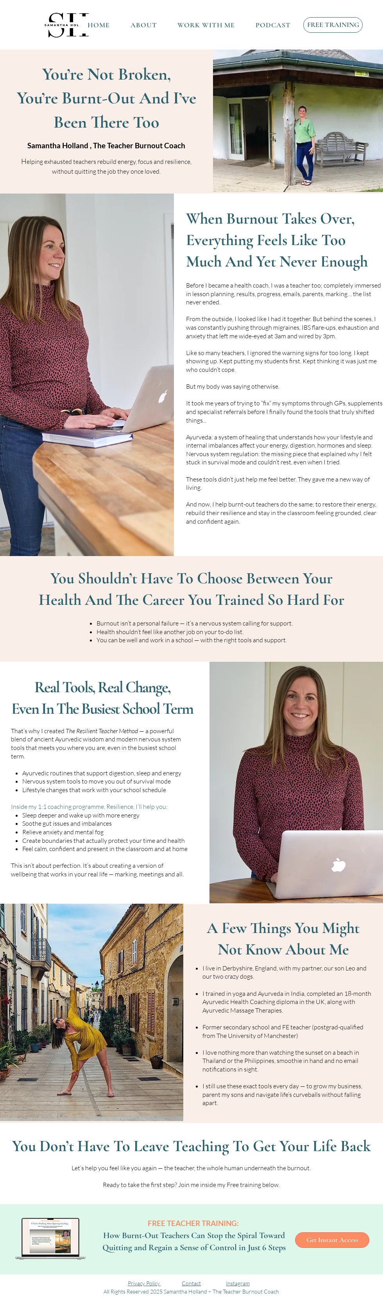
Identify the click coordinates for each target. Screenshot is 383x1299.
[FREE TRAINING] (333, 25)
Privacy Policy (144, 1283)
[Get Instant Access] (332, 1240)
